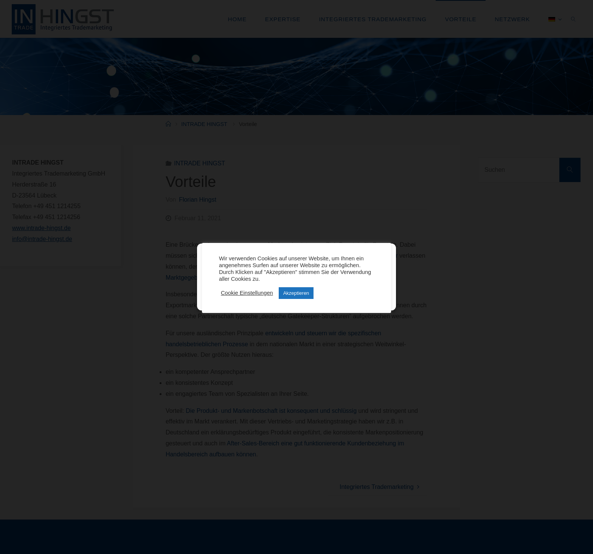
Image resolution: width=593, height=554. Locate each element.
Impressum (313, 299)
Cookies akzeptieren (234, 281)
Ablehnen (293, 281)
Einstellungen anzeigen (355, 281)
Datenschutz (285, 299)
